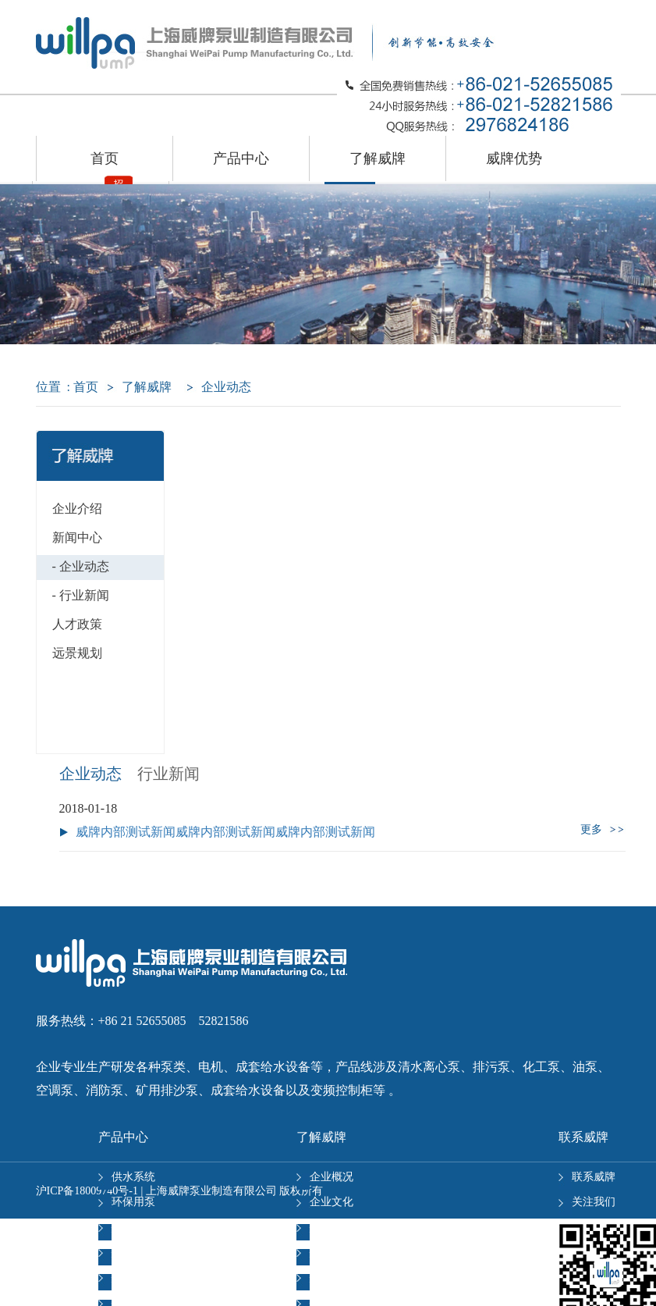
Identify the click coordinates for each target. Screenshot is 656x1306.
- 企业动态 (80, 566)
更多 (603, 829)
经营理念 (324, 1227)
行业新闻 (168, 773)
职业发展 (324, 1252)
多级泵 (121, 1252)
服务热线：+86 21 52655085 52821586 (142, 1020)
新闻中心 (77, 537)
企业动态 (90, 773)
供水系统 (126, 1177)
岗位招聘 (324, 1277)
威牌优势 (514, 158)
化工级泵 (126, 1277)
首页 (104, 158)
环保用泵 (126, 1202)
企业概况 (324, 1177)
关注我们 (586, 1202)
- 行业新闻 (80, 595)
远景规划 (77, 653)
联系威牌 (586, 1177)
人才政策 (77, 624)
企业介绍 (77, 508)
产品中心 (241, 158)
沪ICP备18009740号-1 (87, 1191)
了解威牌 (377, 158)
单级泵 (121, 1227)
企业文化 (324, 1202)
